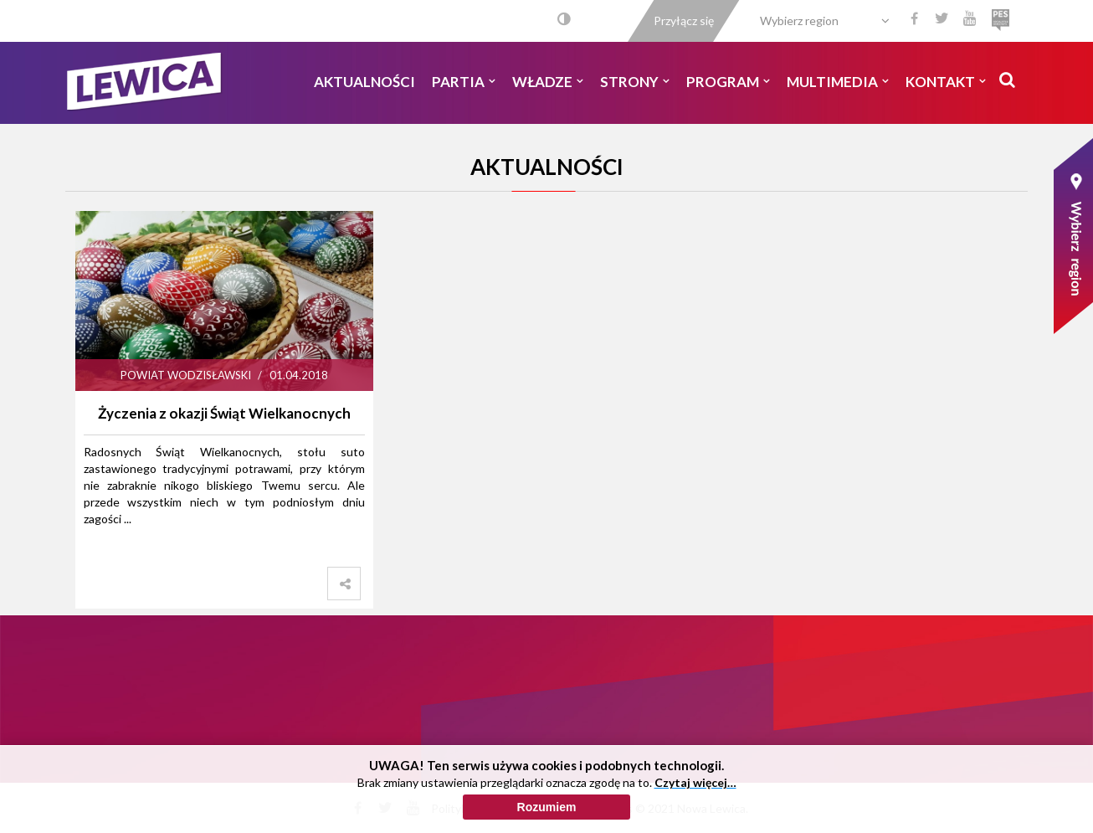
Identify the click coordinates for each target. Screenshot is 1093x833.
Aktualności (364, 81)
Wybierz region (799, 20)
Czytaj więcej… (695, 783)
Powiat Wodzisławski (186, 375)
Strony (635, 81)
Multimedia (838, 81)
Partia (463, 81)
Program (728, 81)
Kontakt (946, 81)
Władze (547, 81)
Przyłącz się (684, 20)
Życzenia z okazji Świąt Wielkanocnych (224, 413)
